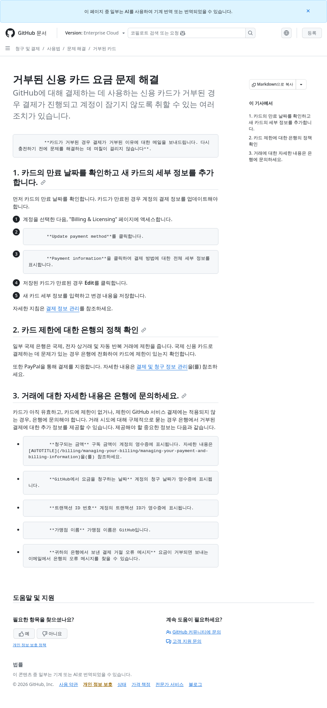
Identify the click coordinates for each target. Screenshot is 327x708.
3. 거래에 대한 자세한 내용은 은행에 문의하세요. (99, 395)
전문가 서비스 (170, 684)
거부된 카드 (105, 48)
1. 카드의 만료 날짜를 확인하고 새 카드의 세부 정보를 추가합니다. (113, 177)
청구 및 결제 (27, 48)
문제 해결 (76, 48)
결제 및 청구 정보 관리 (162, 366)
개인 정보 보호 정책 (29, 645)
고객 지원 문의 (184, 641)
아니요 (52, 633)
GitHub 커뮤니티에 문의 (193, 632)
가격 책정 (141, 684)
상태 (122, 684)
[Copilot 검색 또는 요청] (191, 33)
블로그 (195, 684)
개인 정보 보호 (97, 684)
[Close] (309, 10)
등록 (312, 33)
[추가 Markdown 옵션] (301, 84)
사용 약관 (68, 684)
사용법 (53, 48)
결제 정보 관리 (62, 308)
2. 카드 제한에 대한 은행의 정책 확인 (79, 329)
